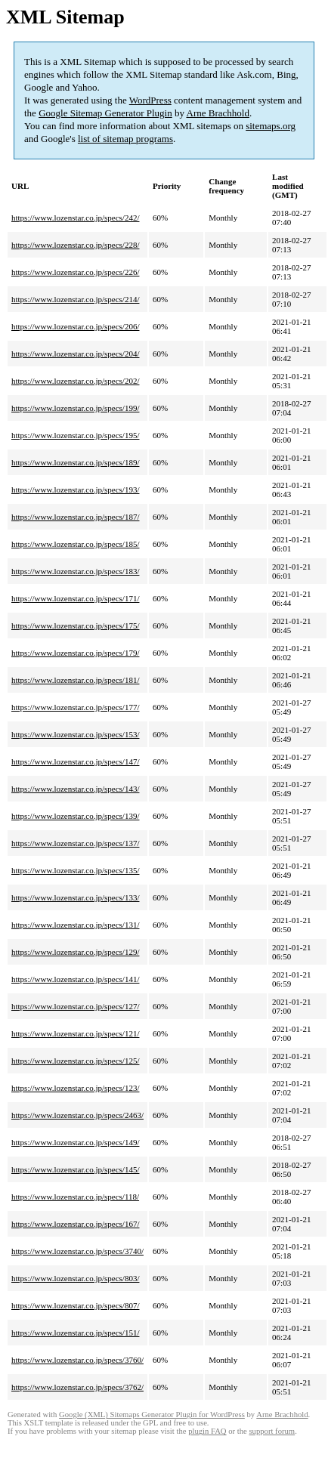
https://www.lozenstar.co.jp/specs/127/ (75, 1006)
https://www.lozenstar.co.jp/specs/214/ (75, 299)
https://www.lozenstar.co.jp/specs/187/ (75, 516)
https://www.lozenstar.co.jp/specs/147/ (75, 761)
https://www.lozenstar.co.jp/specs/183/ (75, 571)
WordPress (150, 100)
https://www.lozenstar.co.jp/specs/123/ (75, 1087)
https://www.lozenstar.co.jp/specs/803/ (75, 1278)
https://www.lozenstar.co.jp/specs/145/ (75, 1169)
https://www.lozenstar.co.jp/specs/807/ (75, 1305)
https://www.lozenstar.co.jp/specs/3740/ (77, 1251)
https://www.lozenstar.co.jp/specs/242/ (75, 217)
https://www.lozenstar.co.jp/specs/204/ (75, 353)
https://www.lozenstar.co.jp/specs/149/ (75, 1142)
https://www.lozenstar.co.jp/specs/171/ (75, 598)
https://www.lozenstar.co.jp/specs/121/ (75, 1033)
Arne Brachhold (218, 113)
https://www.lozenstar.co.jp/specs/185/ (75, 543)
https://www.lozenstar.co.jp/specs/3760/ (77, 1359)
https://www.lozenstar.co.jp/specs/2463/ (77, 1115)
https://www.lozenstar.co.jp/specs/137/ (75, 843)
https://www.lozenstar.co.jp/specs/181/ (75, 679)
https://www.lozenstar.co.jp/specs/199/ (75, 407)
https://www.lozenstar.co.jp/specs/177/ (75, 707)
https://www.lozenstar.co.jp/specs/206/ (75, 326)
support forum (272, 1431)
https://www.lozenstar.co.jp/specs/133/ (75, 897)
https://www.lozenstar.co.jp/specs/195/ (75, 435)
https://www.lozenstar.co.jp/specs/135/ (75, 870)
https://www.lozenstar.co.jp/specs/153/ (75, 734)
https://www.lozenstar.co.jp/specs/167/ (75, 1223)
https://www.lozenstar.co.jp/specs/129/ (75, 951)
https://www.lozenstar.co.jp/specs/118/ (75, 1196)
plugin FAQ (207, 1431)
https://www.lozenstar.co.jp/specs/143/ (75, 788)
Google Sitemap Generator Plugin (105, 113)
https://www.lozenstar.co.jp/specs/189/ (75, 462)
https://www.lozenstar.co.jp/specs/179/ (75, 652)
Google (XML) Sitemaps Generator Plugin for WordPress (152, 1414)
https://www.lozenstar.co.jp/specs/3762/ (77, 1386)
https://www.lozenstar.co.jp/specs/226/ (75, 271)
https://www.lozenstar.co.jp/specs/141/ (75, 979)
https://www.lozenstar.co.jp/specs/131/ (75, 924)
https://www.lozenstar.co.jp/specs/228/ (75, 244)
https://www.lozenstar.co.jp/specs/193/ (75, 489)
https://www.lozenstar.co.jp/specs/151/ (75, 1332)
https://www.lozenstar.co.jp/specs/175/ (75, 625)
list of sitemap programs (125, 138)
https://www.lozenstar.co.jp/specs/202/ (75, 380)
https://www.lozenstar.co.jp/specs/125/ (75, 1060)
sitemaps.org (271, 125)
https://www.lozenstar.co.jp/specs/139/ (75, 815)
